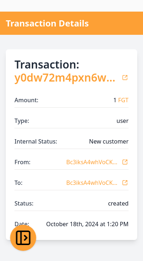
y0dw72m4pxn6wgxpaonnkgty (66, 77)
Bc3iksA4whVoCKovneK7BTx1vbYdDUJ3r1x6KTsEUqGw (92, 162)
